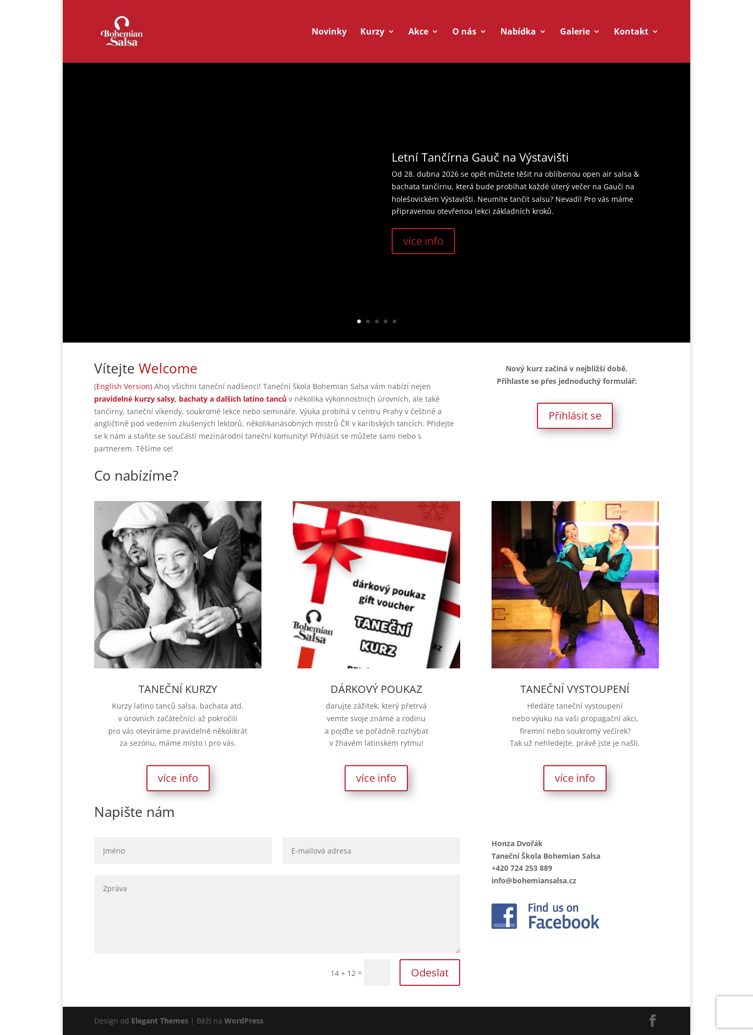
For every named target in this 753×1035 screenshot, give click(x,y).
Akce (418, 32)
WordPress (244, 1021)
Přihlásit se (575, 415)
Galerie (575, 32)
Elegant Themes (159, 1021)
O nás (464, 32)
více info (423, 241)
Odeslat (430, 972)
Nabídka (518, 32)
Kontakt (631, 32)
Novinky (329, 32)
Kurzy (372, 32)
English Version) (125, 386)
